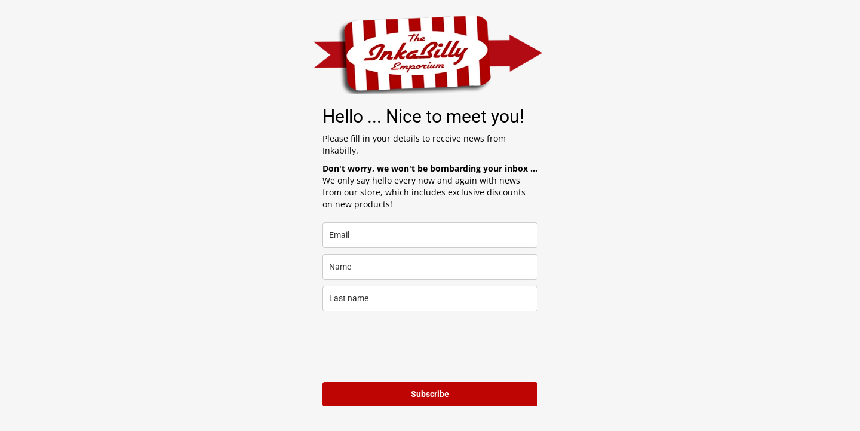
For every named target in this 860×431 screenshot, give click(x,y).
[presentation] (413, 346)
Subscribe (430, 394)
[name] (430, 267)
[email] (430, 235)
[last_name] (430, 298)
